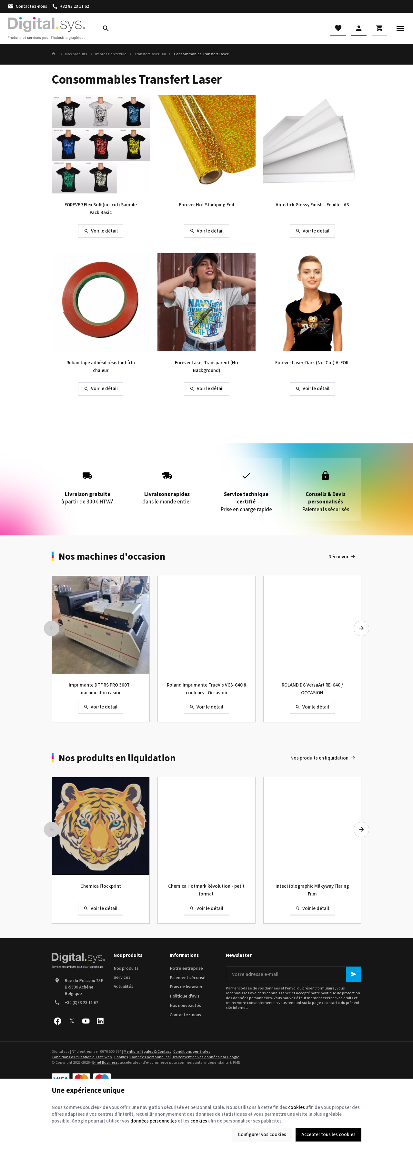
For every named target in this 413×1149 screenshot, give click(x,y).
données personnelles (153, 1121)
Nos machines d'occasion (112, 557)
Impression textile (110, 54)
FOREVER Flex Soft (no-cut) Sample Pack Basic (101, 209)
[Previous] (51, 628)
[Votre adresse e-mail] (293, 974)
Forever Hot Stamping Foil (206, 205)
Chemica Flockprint (100, 886)
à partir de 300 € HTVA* (87, 485)
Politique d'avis (184, 996)
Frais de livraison (186, 987)
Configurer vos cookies (262, 1134)
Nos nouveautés (185, 1005)
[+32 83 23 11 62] (71, 6)
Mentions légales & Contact (147, 1051)
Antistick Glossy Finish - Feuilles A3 (312, 205)
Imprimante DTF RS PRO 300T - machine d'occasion (101, 689)
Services (122, 977)
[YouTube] (86, 1021)
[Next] (361, 628)
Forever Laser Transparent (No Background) (206, 366)
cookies (296, 1107)
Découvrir (338, 557)
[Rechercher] (106, 28)
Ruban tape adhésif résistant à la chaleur (100, 366)
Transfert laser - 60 (150, 54)
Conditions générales (191, 1051)
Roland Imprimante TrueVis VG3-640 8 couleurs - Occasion (206, 689)
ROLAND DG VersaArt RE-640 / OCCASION (312, 689)
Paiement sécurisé (188, 978)
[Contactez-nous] (27, 6)
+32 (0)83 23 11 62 (81, 1002)
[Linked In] (100, 1021)
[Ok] (353, 974)
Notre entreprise (186, 968)
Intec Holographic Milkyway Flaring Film (312, 890)
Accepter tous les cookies (328, 1134)
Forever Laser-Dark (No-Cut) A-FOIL (312, 362)
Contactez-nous (185, 1015)
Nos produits (76, 54)
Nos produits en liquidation (117, 758)
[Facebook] (57, 1021)
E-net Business (105, 1062)
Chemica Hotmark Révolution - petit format (206, 890)
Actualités (123, 986)
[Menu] (400, 28)
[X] (71, 1021)
